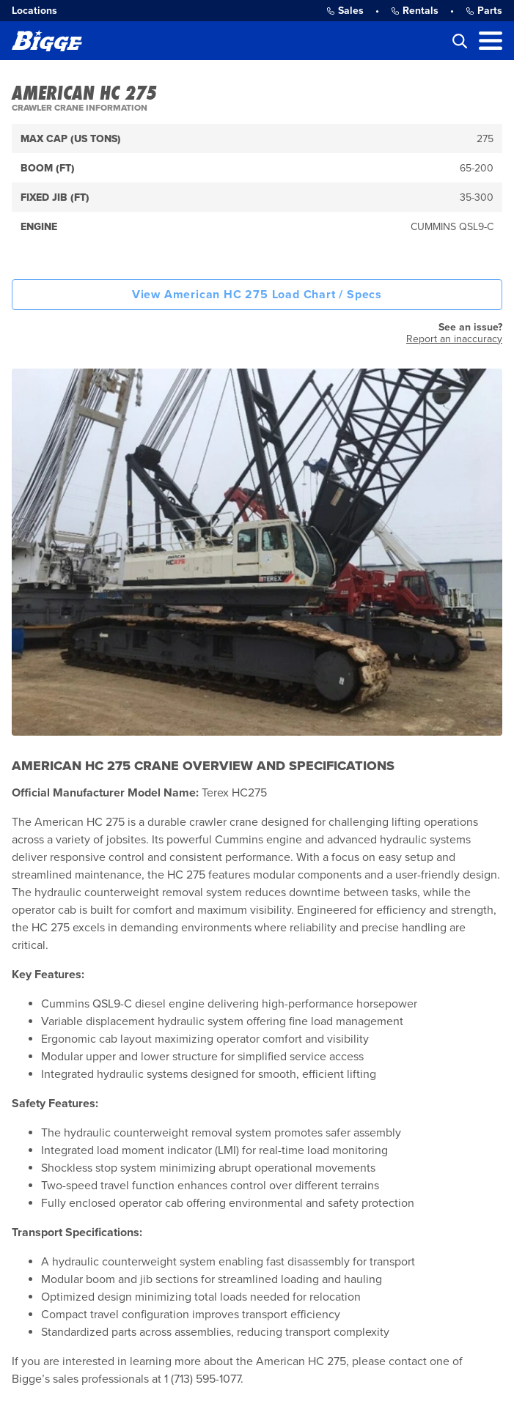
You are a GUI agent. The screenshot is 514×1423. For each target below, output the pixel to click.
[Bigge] (47, 40)
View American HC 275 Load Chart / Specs (257, 294)
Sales (345, 10)
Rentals (414, 10)
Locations (34, 10)
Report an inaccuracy (454, 339)
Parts (484, 10)
